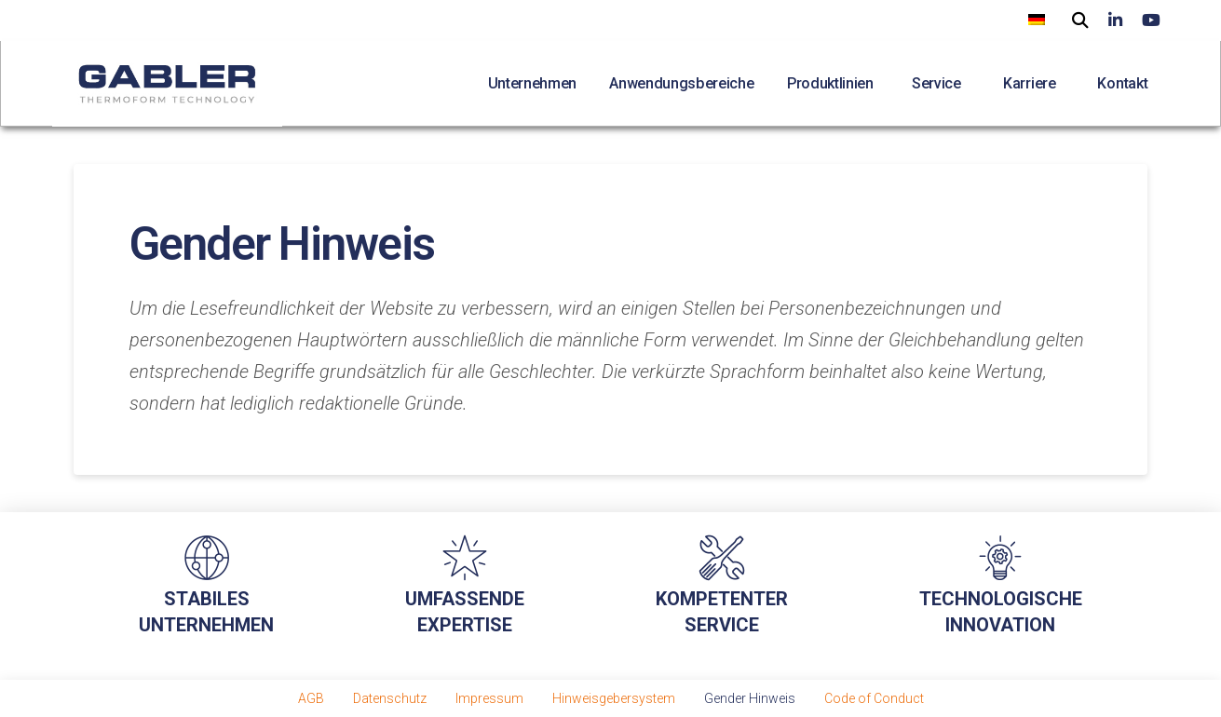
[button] (1080, 18)
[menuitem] (1036, 19)
